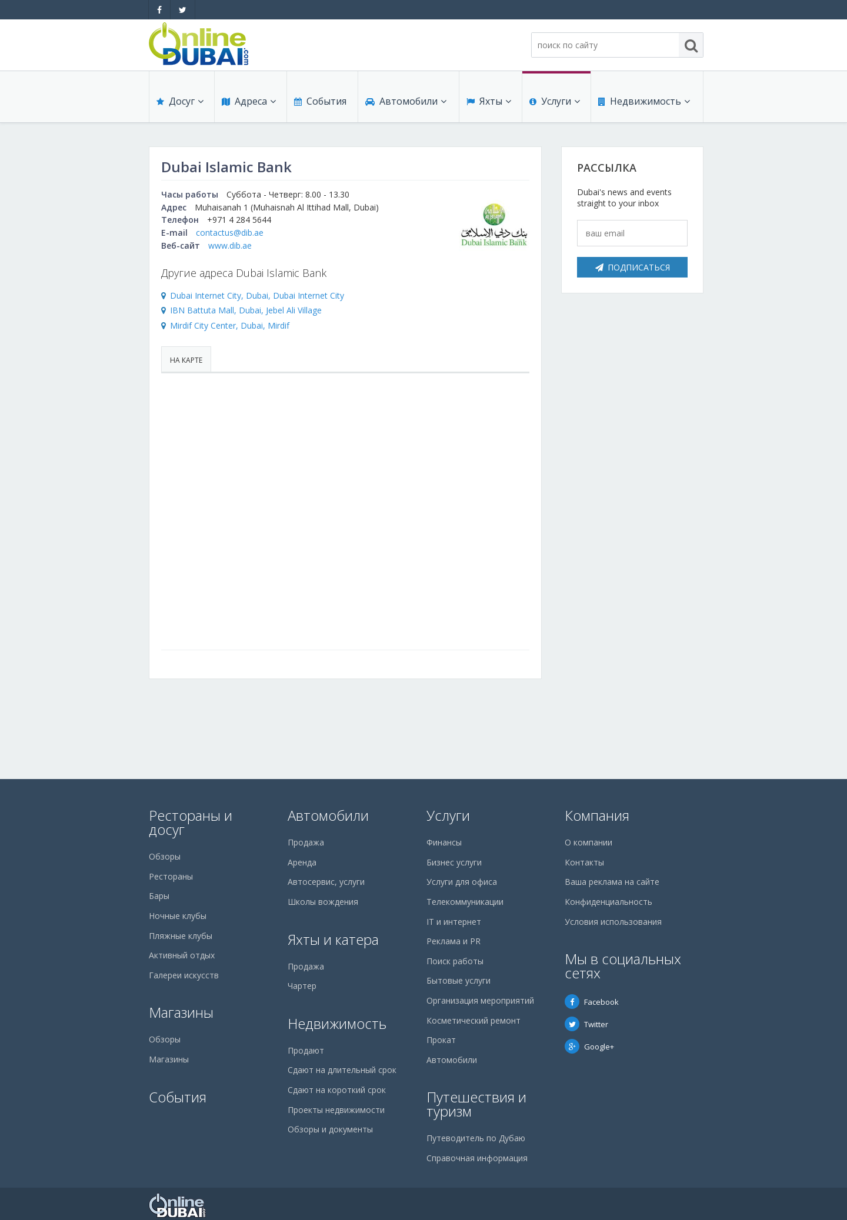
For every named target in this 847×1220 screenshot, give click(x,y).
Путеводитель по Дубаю (475, 1138)
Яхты (488, 101)
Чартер (302, 985)
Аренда (302, 862)
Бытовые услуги (458, 980)
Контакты (584, 862)
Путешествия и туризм (476, 1104)
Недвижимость (644, 101)
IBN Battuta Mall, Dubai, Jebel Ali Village (246, 310)
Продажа (306, 842)
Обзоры (165, 856)
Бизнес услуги (454, 862)
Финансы (444, 842)
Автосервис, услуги (326, 881)
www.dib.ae (230, 245)
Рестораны (171, 876)
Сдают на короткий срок (337, 1089)
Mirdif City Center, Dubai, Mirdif (229, 325)
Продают (306, 1050)
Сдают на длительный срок (342, 1069)
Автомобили (405, 101)
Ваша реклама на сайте (612, 881)
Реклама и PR (453, 941)
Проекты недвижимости (336, 1109)
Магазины (181, 1012)
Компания (597, 815)
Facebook (592, 1002)
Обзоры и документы (330, 1129)
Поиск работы (454, 961)
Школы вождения (323, 901)
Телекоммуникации (464, 901)
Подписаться (632, 267)
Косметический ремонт (473, 1020)
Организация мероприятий (480, 1000)
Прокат (441, 1039)
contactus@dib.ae (230, 232)
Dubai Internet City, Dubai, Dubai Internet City (257, 295)
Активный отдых (182, 955)
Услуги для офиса (461, 881)
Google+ (589, 1046)
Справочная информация (477, 1158)
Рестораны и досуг (190, 822)
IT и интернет (453, 921)
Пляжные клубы (180, 935)
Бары (159, 895)
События (320, 101)
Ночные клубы (177, 915)
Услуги (554, 101)
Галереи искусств (184, 975)
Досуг (180, 101)
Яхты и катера (333, 939)
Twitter (586, 1024)
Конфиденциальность (608, 901)
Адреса (249, 101)
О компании (588, 842)
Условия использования (613, 921)
